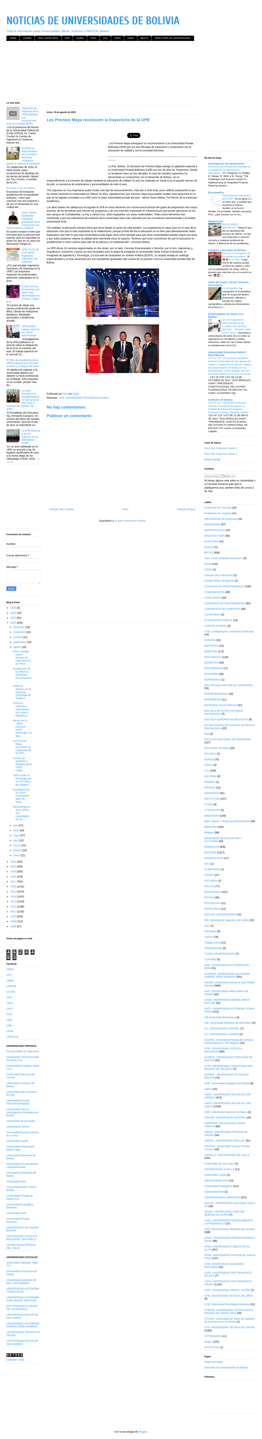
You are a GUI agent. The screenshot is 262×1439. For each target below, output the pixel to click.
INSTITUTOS (212, 798)
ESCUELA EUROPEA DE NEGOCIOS (226, 719)
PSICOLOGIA (212, 903)
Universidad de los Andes (20, 1121)
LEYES (208, 804)
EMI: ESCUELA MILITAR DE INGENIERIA (228, 685)
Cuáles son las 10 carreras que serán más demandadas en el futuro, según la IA (23, 294)
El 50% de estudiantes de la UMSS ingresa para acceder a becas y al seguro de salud (22, 363)
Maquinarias (215, 221)
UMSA (131, 38)
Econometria (216, 192)
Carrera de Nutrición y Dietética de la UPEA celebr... (22, 764)
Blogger (142, 1431)
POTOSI (209, 897)
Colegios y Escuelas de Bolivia (227, 250)
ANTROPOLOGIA (214, 530)
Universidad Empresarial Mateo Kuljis (20, 1148)
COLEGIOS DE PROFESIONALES (224, 586)
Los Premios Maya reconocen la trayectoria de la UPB (22, 747)
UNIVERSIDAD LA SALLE (219, 1169)
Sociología (210, 931)
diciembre (19, 627)
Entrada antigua (186, 509)
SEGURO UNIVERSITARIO (220, 914)
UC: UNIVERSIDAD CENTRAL (222, 1028)
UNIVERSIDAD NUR (216, 1180)
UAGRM (27, 38)
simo (207, 925)
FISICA (208, 764)
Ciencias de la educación (218, 575)
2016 (13, 886)
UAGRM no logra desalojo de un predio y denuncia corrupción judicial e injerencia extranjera (23, 156)
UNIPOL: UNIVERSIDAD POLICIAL (224, 1140)
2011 (13, 911)
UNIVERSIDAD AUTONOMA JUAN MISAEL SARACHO (22, 1299)
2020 (13, 866)
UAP (9, 997)
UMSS (117, 38)
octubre (18, 637)
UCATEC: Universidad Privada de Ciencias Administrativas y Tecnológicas (228, 1041)
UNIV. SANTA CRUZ (48, 38)
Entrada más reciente (61, 509)
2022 (13, 622)
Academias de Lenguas (217, 513)
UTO (105, 38)
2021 (13, 861)
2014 (13, 896)
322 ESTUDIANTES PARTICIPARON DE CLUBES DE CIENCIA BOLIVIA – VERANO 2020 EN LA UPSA (236, 326)
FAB (206, 733)
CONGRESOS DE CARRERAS (222, 608)
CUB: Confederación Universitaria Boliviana (229, 631)
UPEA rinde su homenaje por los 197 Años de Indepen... (22, 780)
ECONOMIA (211, 673)
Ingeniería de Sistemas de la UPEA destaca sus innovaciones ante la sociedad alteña (22, 116)
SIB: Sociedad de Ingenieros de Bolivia (226, 920)
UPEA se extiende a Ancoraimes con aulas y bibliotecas (21, 709)
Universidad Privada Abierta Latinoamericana (22, 1165)
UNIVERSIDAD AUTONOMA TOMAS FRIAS (22, 1290)
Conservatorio (212, 614)
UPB (9, 1025)
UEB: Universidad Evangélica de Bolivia (227, 1083)
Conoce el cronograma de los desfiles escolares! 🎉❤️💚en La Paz (236, 256)
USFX (93, 38)
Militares (209, 832)
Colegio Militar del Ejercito (219, 580)
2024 (13, 612)
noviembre (19, 632)
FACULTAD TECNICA (216, 748)
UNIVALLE (12, 1036)
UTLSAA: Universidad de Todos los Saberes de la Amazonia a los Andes (229, 1320)
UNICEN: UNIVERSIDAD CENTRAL (225, 1117)
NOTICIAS (210, 852)
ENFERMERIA (212, 699)
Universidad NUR (16, 1213)
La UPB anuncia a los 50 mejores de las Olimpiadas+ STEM (31, 436)
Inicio (125, 509)
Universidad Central (17, 1126)
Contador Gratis (15, 1359)
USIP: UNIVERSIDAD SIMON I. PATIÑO (227, 1290)
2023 (13, 617)
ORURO (209, 874)
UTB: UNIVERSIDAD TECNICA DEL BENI (228, 1295)
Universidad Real (16, 1181)
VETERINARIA (212, 1336)
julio (16, 825)
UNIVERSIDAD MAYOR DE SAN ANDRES (22, 1342)
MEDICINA (210, 826)
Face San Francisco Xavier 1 (220, 453)
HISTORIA (210, 776)
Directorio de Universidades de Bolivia (226, 1367)
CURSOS (209, 640)
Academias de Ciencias (217, 507)
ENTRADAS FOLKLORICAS (220, 705)
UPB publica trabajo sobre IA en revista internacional (31, 331)
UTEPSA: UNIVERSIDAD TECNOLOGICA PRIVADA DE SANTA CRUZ (228, 1311)
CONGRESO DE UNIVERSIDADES (224, 603)
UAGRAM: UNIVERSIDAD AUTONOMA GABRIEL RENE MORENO (227, 975)
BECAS (144, 38)
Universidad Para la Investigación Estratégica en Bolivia (22, 1112)
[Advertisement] (116, 72)
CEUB (208, 563)
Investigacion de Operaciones (226, 163)
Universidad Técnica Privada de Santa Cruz (22, 1059)
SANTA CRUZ (212, 908)
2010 (13, 916)
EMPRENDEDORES (216, 693)
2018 (13, 876)
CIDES (208, 569)
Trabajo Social (212, 942)
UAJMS (80, 38)
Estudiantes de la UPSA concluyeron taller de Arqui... (21, 795)
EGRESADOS (212, 679)
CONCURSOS (212, 597)
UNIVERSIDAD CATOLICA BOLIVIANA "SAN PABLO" (21, 1238)
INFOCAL (210, 787)
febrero (17, 850)
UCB (67, 38)
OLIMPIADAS (212, 869)
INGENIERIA (211, 793)
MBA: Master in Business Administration (227, 821)
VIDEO (208, 1341)
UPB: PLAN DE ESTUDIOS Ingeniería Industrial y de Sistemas (30, 255)
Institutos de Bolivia (220, 399)
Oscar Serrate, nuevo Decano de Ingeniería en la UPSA (22, 657)
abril (16, 840)
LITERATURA (212, 810)
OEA (207, 863)
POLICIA (209, 886)
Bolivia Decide (212, 459)
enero (17, 855)
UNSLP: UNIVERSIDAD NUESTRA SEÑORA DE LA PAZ (224, 1213)
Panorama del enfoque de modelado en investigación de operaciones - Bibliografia (229, 169)
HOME (13, 38)
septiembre (20, 642)
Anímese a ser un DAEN (20, 188)
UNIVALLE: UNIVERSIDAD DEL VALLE (227, 1155)
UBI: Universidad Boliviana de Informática (228, 1022)
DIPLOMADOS (212, 657)
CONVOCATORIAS (215, 625)
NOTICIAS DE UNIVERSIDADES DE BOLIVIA (92, 20)
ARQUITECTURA (214, 535)
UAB (9, 1019)
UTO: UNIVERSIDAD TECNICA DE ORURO (229, 1327)
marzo (17, 845)
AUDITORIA (211, 541)
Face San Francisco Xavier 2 (220, 448)
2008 (13, 926)
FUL (206, 770)
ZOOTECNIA (211, 1347)
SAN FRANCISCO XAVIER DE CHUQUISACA (21, 1307)
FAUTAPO (210, 753)
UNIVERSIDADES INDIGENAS (222, 1197)
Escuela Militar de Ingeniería (22, 1051)
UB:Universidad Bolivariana (219, 1017)
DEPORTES (211, 645)
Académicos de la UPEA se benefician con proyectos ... (22, 674)
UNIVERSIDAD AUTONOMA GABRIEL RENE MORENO (22, 1325)
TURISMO (210, 959)
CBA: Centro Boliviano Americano (223, 558)
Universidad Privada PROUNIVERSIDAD (17, 1102)
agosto (17, 647)
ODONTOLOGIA (213, 858)
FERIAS (209, 759)
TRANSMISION (213, 948)
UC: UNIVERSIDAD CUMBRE (221, 1034)
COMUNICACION (214, 592)
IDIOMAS (209, 781)
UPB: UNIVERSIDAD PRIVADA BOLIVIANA (84, 397)
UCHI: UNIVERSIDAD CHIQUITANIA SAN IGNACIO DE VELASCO (228, 1067)
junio (16, 830)
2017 (13, 881)
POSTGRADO (212, 891)
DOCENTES (211, 662)
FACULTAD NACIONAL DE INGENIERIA (227, 739)
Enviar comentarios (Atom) (130, 520)
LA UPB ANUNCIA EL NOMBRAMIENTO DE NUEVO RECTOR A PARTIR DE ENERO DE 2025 (22, 400)
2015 (13, 891)
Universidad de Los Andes (219, 1163)
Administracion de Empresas (220, 518)
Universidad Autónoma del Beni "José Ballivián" (21, 1282)
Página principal (213, 1361)
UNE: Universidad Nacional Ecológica (225, 1112)
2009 (13, 921)
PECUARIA (211, 880)
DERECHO (210, 651)
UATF (9, 1008)
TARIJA (208, 936)
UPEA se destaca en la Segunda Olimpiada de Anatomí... (22, 692)
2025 (13, 607)
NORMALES (211, 846)
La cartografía (230, 288)
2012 (13, 906)
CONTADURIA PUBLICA (218, 620)
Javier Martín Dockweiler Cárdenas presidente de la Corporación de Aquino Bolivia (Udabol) (23, 220)
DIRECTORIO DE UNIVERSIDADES (173, 38)
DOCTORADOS (213, 668)
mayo (16, 835)
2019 (13, 871)
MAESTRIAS (211, 815)
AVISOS (209, 547)
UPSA (9, 1031)
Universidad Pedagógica (218, 1186)
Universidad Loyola (17, 1140)
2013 (13, 901)
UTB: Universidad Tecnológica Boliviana (227, 1304)
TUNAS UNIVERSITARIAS (219, 953)
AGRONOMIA (212, 524)
